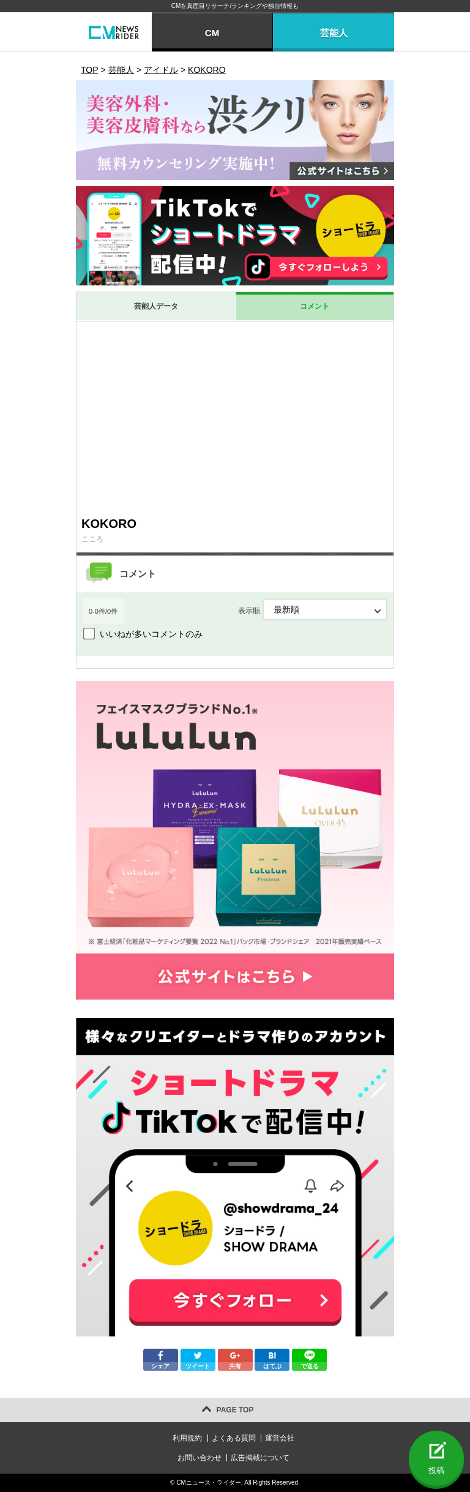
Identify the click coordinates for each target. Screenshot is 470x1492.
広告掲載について (260, 1457)
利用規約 (187, 1438)
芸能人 (334, 33)
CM (212, 33)
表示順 (312, 609)
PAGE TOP (235, 1410)
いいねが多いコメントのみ (151, 634)
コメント (314, 306)
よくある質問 (234, 1438)
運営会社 (279, 1438)
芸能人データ (156, 306)
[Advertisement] (235, 418)
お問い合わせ (199, 1457)
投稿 (436, 1470)
